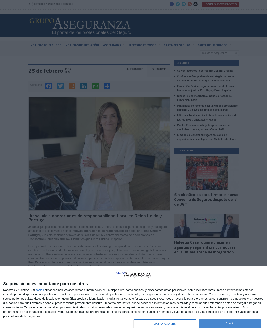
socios (40, 289)
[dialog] (133, 299)
